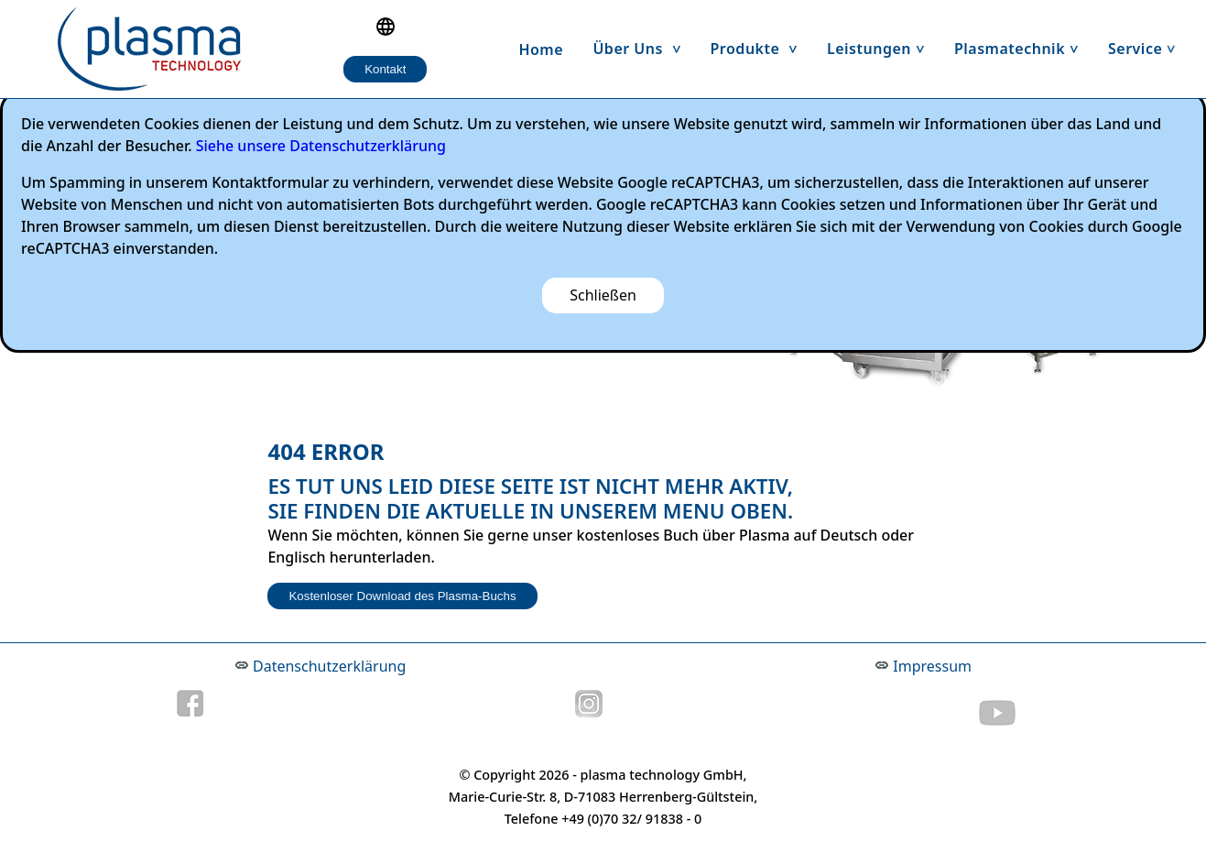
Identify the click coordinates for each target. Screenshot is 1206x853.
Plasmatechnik (1023, 48)
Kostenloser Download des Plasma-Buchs (402, 596)
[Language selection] (385, 27)
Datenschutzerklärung (329, 666)
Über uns (643, 48)
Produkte (761, 48)
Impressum (932, 666)
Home (540, 49)
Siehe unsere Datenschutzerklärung (321, 146)
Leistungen (883, 48)
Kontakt (385, 69)
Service (1149, 48)
